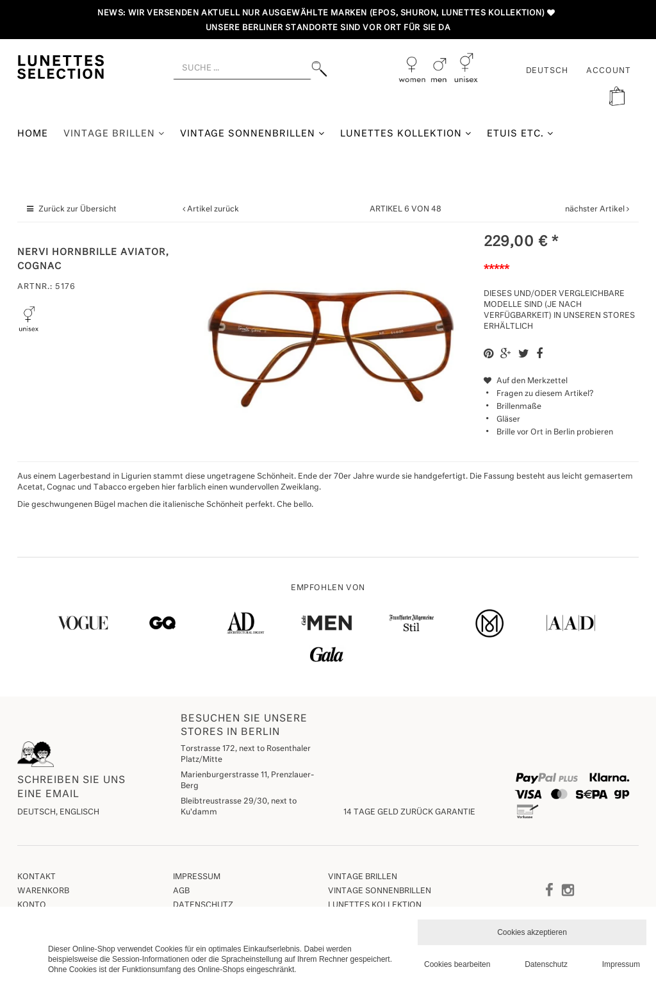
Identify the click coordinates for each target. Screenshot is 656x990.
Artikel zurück (213, 209)
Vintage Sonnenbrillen (252, 133)
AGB (181, 891)
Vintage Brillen (114, 133)
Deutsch (547, 71)
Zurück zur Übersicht (77, 209)
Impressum (196, 877)
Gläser (508, 420)
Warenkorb (43, 891)
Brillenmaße (518, 407)
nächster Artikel (596, 209)
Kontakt (36, 877)
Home (32, 133)
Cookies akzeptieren (532, 932)
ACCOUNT (608, 71)
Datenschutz (203, 905)
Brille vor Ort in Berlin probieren (554, 432)
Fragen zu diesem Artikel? (538, 394)
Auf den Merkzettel (526, 381)
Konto (31, 905)
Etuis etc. (520, 133)
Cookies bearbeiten (457, 964)
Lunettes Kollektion (406, 133)
